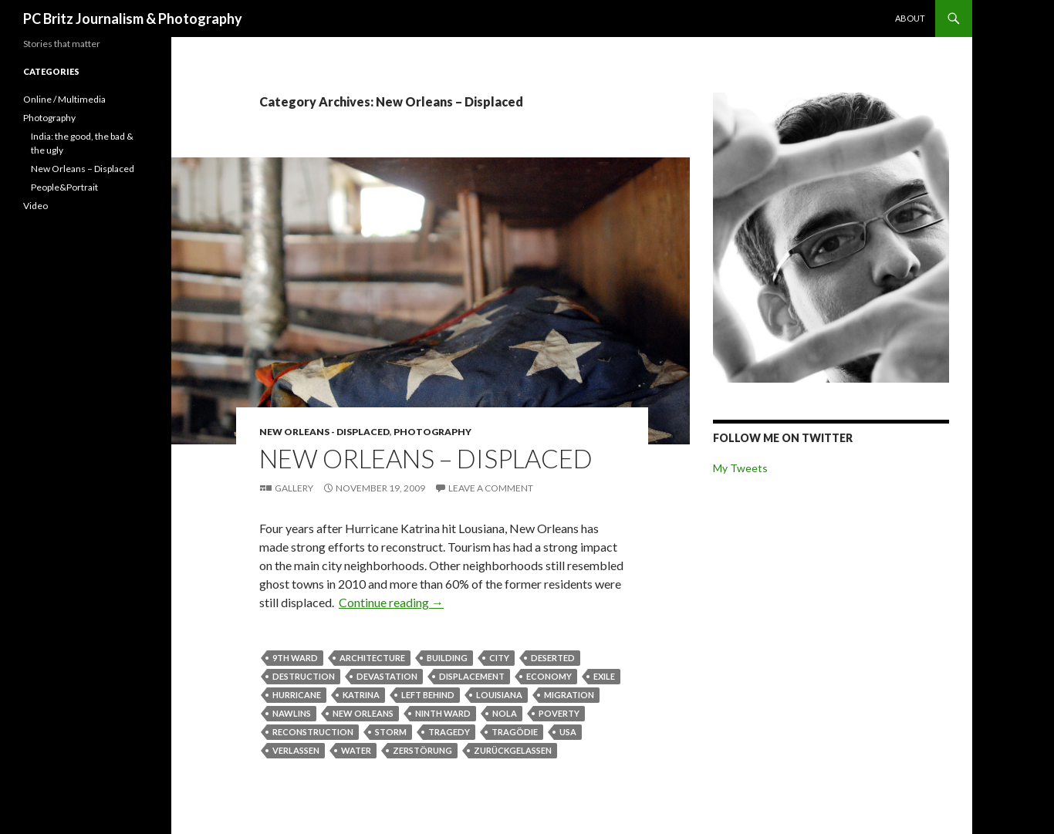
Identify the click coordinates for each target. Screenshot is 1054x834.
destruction (303, 676)
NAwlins (291, 713)
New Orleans (363, 713)
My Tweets (740, 467)
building (447, 658)
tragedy (449, 732)
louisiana (499, 695)
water (356, 750)
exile (604, 676)
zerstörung (422, 750)
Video (35, 205)
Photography (432, 431)
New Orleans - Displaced (324, 431)
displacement (472, 676)
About (910, 18)
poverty (559, 713)
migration (569, 695)
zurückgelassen (513, 750)
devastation (386, 676)
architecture (372, 658)
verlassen (295, 750)
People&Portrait (64, 187)
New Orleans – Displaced (426, 458)
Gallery (294, 488)
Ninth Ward (443, 713)
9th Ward (295, 658)
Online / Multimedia (64, 99)
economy (549, 676)
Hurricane (296, 695)
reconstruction (312, 732)
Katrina (361, 695)
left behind (427, 695)
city (499, 658)
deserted (553, 658)
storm (391, 732)
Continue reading (391, 602)
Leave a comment (490, 488)
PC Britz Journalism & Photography (132, 18)
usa (567, 732)
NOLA (504, 713)
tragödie (515, 732)
